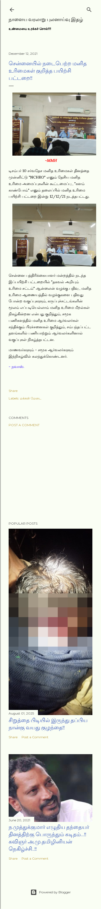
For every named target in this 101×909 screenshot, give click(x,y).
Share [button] (13, 391)
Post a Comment (24, 425)
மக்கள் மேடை (30, 398)
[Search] (89, 8)
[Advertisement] (50, 474)
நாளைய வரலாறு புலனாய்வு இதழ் (46, 19)
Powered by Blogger (50, 892)
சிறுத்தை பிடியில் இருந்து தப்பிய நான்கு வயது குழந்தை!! (48, 724)
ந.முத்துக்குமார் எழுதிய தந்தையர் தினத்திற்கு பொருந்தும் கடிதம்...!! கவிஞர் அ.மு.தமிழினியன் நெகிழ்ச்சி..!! (49, 837)
